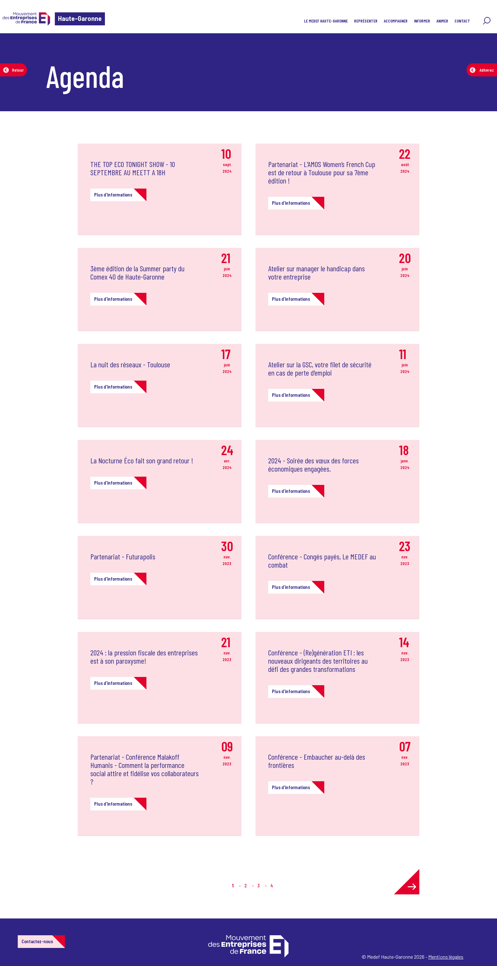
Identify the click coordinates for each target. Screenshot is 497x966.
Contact (462, 20)
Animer (442, 20)
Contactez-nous (37, 941)
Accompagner (396, 20)
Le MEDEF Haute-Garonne (326, 20)
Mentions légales (445, 957)
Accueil (15, 42)
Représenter (366, 20)
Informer (422, 20)
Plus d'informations (113, 194)
